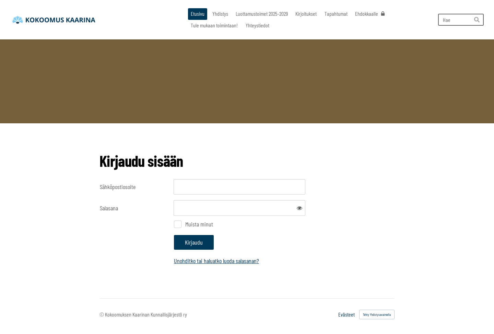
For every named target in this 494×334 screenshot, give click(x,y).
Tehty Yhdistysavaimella (377, 314)
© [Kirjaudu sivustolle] (102, 314)
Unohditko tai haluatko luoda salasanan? (216, 260)
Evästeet (346, 314)
